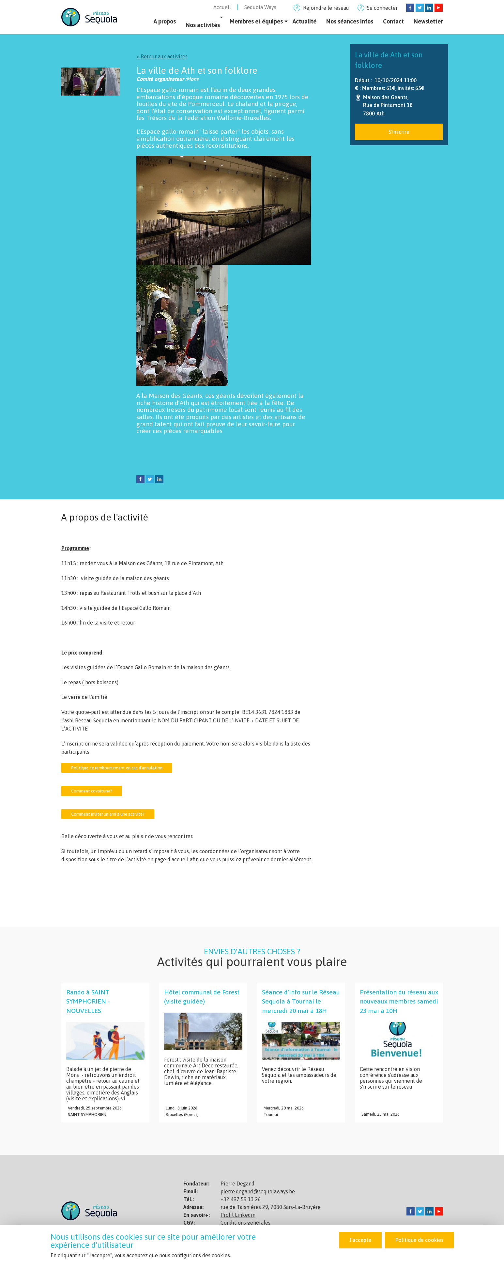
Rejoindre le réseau (326, 8)
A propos (165, 21)
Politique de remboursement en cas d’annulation (116, 767)
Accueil (222, 7)
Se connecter (382, 8)
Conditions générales (245, 1223)
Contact (393, 21)
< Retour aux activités (162, 56)
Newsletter (428, 21)
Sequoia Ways (260, 7)
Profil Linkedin (238, 1215)
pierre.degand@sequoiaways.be (258, 1191)
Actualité (304, 21)
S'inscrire (399, 132)
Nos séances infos (349, 21)
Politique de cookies (419, 1241)
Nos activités (203, 25)
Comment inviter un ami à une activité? (108, 814)
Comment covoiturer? (91, 791)
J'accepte (360, 1241)
